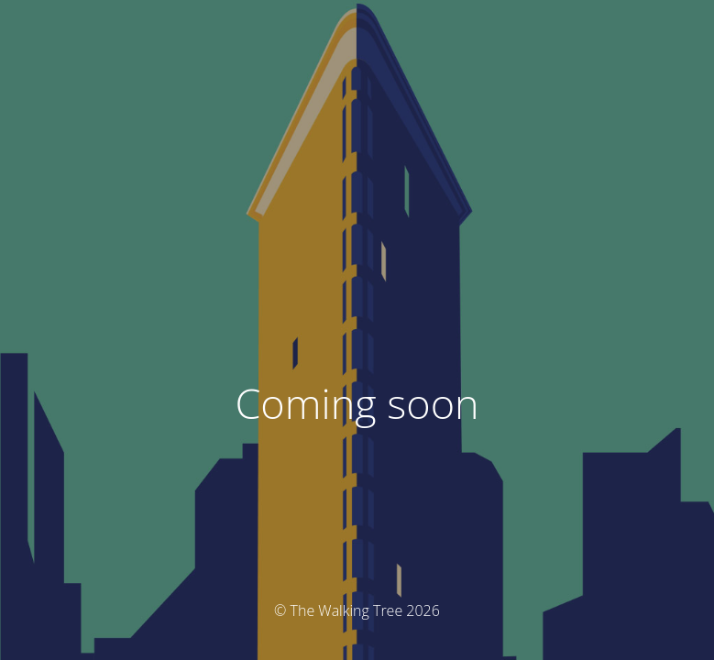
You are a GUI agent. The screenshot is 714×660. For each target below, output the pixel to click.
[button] (357, 198)
